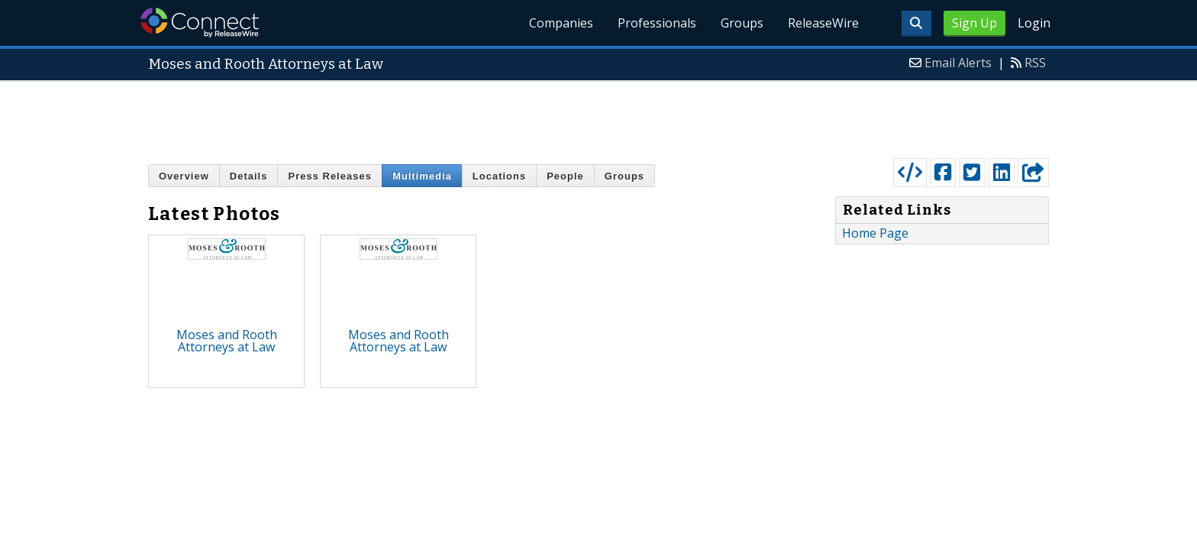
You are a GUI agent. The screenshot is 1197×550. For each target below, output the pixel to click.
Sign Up (974, 23)
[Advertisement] (598, 116)
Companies (561, 23)
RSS (1035, 62)
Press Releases (329, 176)
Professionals (657, 23)
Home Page (875, 233)
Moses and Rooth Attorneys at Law (226, 340)
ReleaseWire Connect (199, 22)
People (565, 176)
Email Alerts (958, 62)
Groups (742, 23)
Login (1034, 23)
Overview (184, 176)
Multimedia (422, 176)
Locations (499, 176)
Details (249, 176)
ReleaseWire (823, 23)
